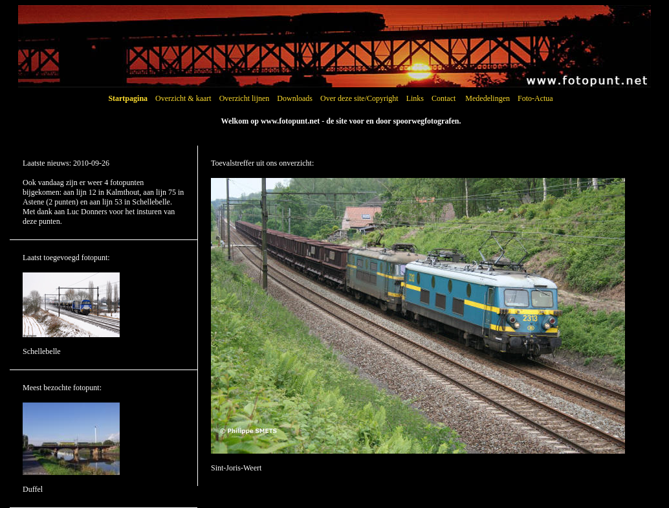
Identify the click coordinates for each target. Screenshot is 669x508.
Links (415, 98)
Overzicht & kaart (183, 98)
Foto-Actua (535, 98)
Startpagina (128, 98)
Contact (443, 98)
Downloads (295, 98)
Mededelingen (487, 98)
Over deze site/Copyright (359, 98)
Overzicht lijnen (244, 98)
